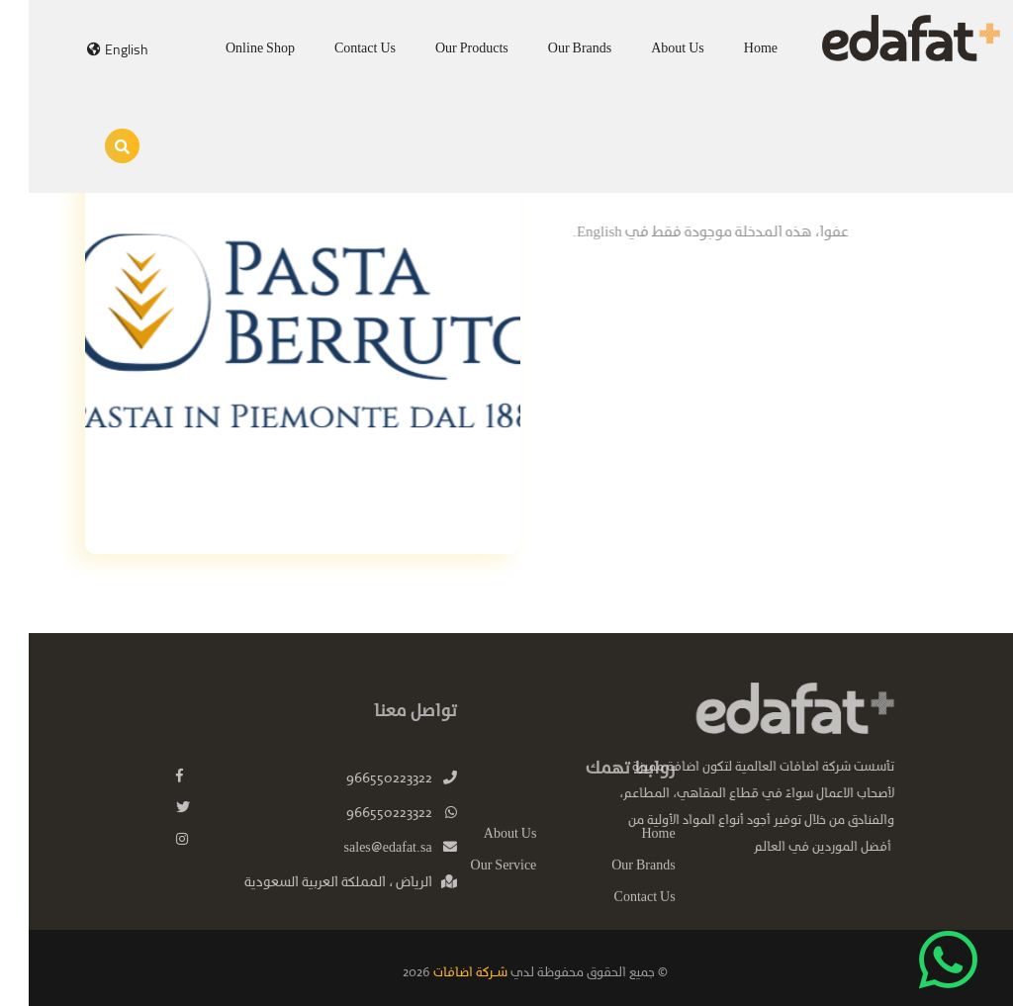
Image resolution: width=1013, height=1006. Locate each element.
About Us (649, 49)
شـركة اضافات (440, 972)
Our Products (443, 49)
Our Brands (551, 49)
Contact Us (336, 49)
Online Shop (231, 49)
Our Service (475, 879)
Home (732, 49)
